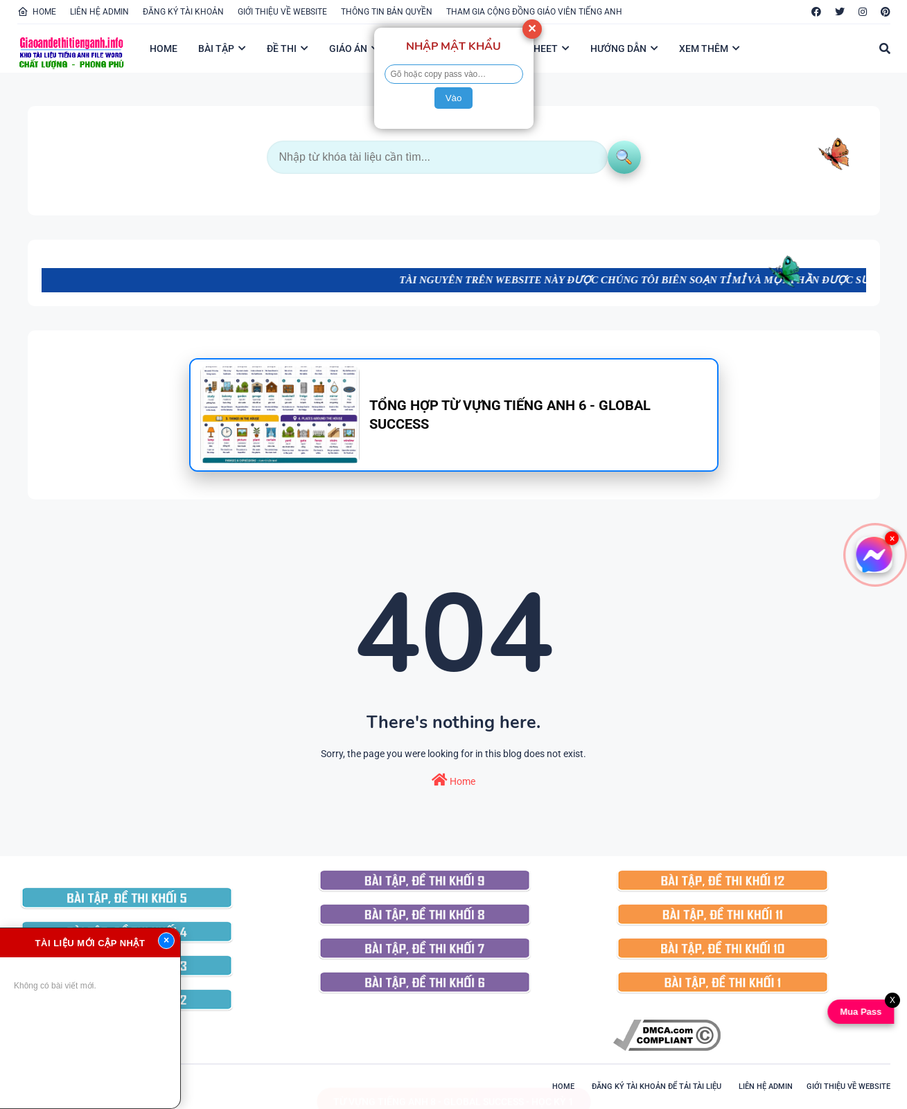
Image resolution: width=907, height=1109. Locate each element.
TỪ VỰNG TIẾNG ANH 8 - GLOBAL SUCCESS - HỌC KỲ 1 (453, 1088)
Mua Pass (858, 1011)
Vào (454, 98)
